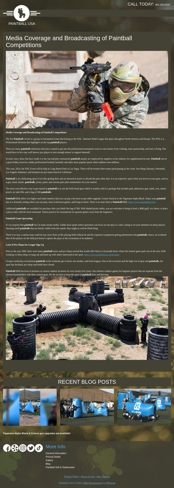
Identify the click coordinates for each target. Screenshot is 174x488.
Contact (142, 13)
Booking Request (119, 13)
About (50, 13)
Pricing (82, 13)
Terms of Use (87, 476)
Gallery (97, 13)
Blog (48, 464)
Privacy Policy (71, 476)
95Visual (110, 483)
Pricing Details (53, 457)
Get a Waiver (103, 476)
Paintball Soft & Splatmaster (60, 467)
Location (66, 13)
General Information (56, 453)
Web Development (92, 483)
